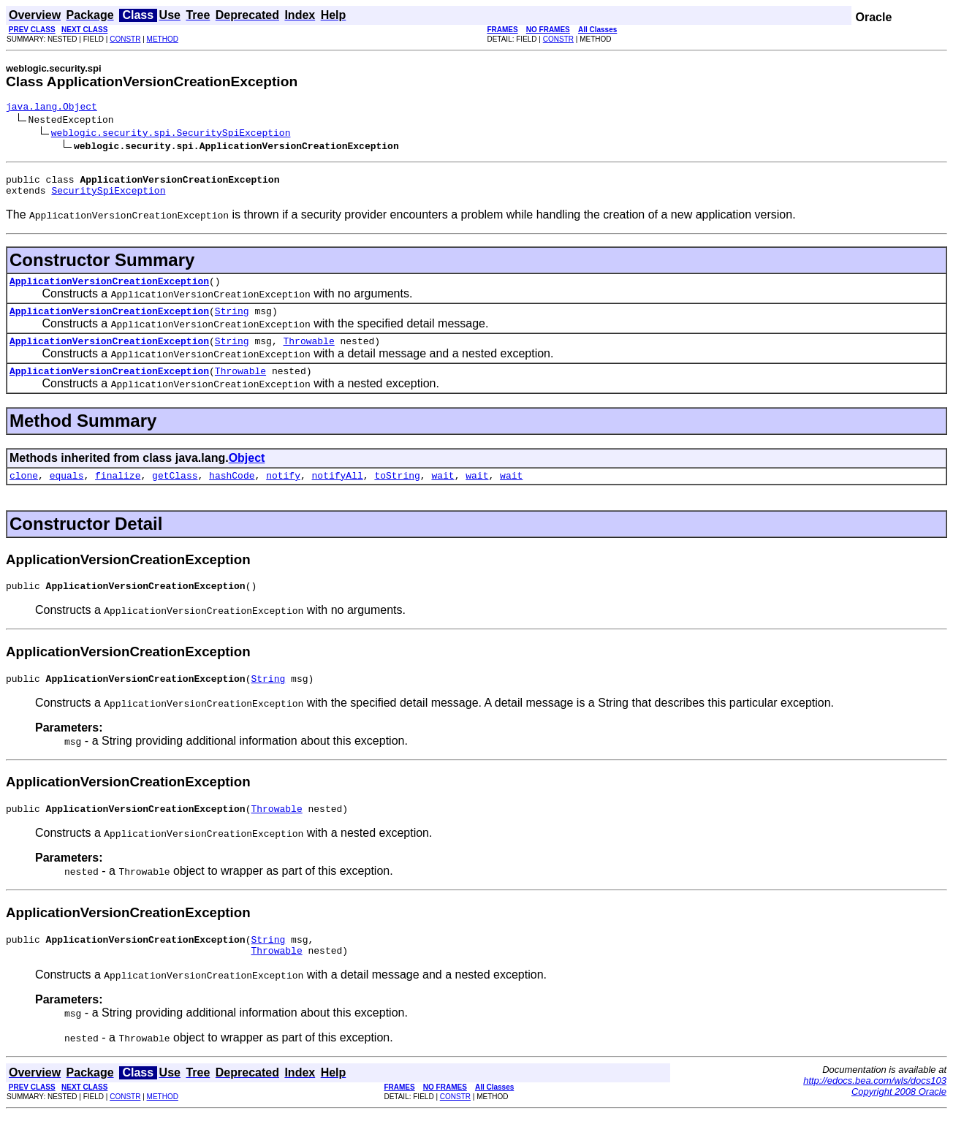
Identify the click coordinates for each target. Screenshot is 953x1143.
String (232, 321)
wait (442, 492)
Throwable (308, 353)
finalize (117, 492)
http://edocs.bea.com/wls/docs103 (874, 1109)
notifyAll (337, 492)
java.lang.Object (51, 108)
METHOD (162, 39)
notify (283, 492)
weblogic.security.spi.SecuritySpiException (171, 134)
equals (67, 492)
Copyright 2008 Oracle (898, 1119)
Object (247, 473)
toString (396, 492)
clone (24, 492)
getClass (174, 492)
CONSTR (125, 39)
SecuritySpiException (108, 196)
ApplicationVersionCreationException (109, 289)
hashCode (231, 492)
